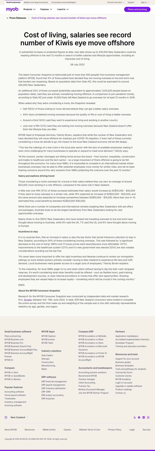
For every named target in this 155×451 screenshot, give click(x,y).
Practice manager (86, 379)
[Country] (18, 417)
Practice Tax (84, 386)
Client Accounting (86, 382)
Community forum (123, 372)
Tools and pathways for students (130, 369)
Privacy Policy (114, 429)
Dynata (27, 299)
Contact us (120, 393)
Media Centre (49, 429)
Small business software (18, 331)
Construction (48, 362)
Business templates (124, 365)
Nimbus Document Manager (91, 389)
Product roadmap (123, 389)
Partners (120, 331)
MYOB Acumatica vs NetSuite (92, 336)
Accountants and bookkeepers (95, 367)
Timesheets (10, 398)
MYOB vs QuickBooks (15, 376)
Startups (45, 359)
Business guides (123, 362)
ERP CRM (46, 391)
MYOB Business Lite (14, 339)
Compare (10, 367)
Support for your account (127, 359)
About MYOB (11, 429)
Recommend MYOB (87, 376)
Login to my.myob (123, 382)
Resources (30, 429)
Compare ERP (85, 331)
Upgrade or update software (128, 386)
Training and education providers (130, 346)
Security (146, 429)
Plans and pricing (13, 336)
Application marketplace (126, 336)
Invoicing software (13, 405)
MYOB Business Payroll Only (18, 346)
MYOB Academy (123, 379)
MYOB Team (47, 343)
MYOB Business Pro (14, 343)
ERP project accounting (52, 395)
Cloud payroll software (15, 395)
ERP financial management (54, 381)
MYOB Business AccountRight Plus (21, 349)
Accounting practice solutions (92, 372)
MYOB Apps (48, 331)
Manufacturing (48, 365)
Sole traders (47, 355)
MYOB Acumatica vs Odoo (90, 343)
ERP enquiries (48, 398)
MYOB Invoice (48, 339)
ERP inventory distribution (54, 388)
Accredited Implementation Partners (132, 339)
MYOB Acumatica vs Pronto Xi (92, 353)
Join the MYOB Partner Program (93, 393)
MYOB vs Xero (11, 372)
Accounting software (14, 391)
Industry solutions (51, 350)
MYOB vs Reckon (13, 379)
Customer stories (123, 376)
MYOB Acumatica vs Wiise (90, 339)
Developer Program (124, 343)
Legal (132, 429)
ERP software (49, 377)
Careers (67, 429)
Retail (44, 369)
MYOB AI (9, 360)
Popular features (14, 387)
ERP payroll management (53, 385)
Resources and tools (126, 354)
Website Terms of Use (89, 429)
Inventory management (15, 402)
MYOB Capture (48, 336)
